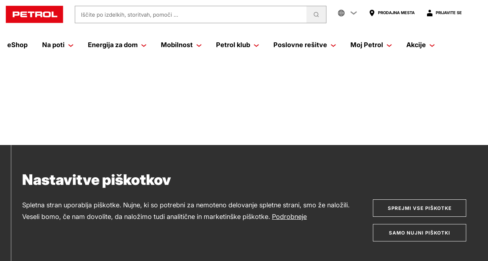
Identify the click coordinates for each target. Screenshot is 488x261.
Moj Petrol (371, 45)
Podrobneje (289, 216)
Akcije (420, 45)
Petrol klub (237, 45)
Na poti (57, 45)
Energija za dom (117, 45)
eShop (17, 45)
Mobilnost (181, 45)
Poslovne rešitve (304, 45)
